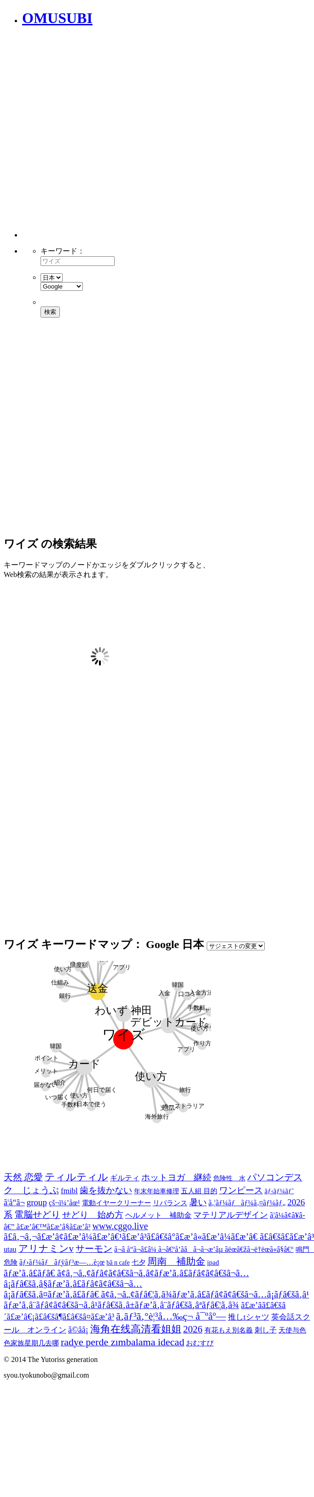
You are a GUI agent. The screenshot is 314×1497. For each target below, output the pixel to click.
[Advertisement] (100, 137)
